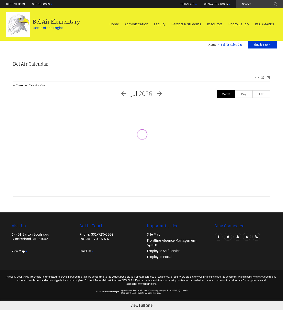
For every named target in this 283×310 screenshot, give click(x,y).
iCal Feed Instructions (257, 77)
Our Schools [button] (41, 4)
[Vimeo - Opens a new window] (247, 237)
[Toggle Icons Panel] (262, 44)
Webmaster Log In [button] (216, 4)
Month (226, 94)
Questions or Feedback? (131, 290)
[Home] (114, 24)
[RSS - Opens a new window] (256, 237)
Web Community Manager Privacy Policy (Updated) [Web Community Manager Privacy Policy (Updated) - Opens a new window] (165, 290)
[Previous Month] (124, 94)
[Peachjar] (237, 237)
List (261, 94)
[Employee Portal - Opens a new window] (159, 257)
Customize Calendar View (30, 85)
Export (268, 77)
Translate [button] (187, 4)
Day (243, 94)
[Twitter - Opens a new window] (228, 237)
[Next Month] (159, 94)
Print (262, 77)
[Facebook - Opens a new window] (218, 237)
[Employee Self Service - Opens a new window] (163, 251)
